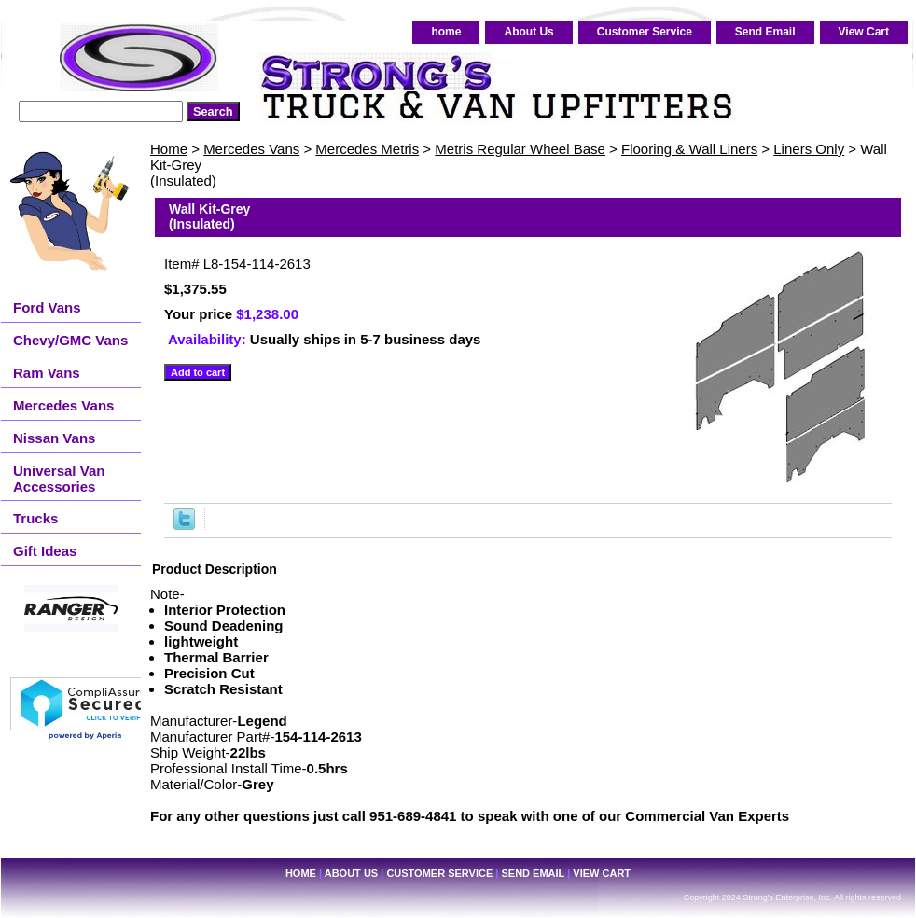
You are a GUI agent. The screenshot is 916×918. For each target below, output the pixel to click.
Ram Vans (46, 373)
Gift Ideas (44, 551)
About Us (528, 31)
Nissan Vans (54, 438)
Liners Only (808, 149)
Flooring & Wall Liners (689, 149)
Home (168, 149)
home (446, 31)
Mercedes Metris (367, 149)
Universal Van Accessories (58, 478)
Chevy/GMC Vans (70, 340)
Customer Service (644, 31)
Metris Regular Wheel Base (520, 149)
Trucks (35, 518)
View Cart (864, 31)
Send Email (765, 31)
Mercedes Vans (251, 149)
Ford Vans (47, 307)
